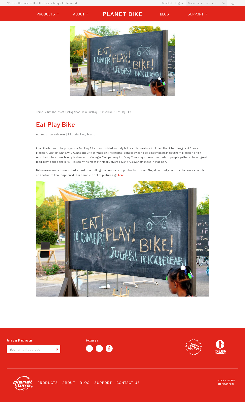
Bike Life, (73, 134)
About (80, 14)
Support (197, 14)
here (121, 175)
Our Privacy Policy (226, 384)
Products (48, 14)
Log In (179, 3)
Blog (164, 14)
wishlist (167, 3)
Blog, (83, 134)
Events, (91, 134)
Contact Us (128, 383)
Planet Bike (122, 14)
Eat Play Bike (123, 112)
